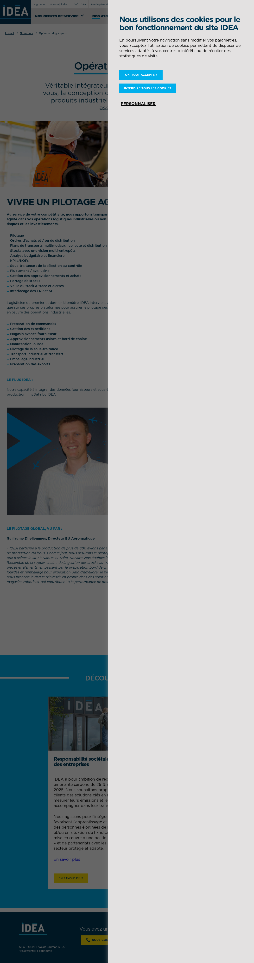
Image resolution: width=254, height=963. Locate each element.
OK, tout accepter (141, 75)
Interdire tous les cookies (147, 88)
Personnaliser (138, 103)
